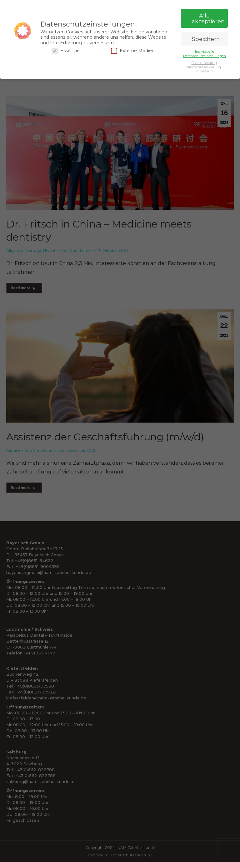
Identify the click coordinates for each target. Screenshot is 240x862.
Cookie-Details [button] (203, 63)
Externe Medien (133, 51)
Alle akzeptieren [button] (208, 18)
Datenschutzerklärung (203, 67)
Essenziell (67, 51)
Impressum (204, 71)
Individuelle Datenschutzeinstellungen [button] (204, 54)
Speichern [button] (206, 39)
